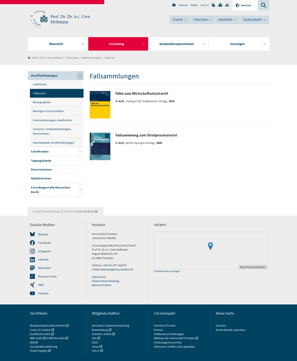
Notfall (194, 5)
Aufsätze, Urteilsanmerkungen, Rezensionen (52, 131)
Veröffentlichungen (91, 57)
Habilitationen (41, 178)
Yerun (95, 346)
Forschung (72, 57)
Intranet (183, 5)
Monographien (42, 102)
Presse (158, 330)
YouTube (43, 293)
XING (41, 285)
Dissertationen (41, 169)
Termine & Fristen (165, 325)
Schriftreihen (40, 151)
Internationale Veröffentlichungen (53, 142)
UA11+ (96, 351)
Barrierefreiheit (101, 285)
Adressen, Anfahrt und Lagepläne (174, 346)
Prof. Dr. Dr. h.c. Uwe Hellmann (48, 57)
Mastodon (44, 268)
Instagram (44, 251)
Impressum (99, 277)
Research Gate (47, 276)
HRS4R (34, 342)
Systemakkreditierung (44, 346)
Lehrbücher (40, 84)
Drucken (221, 325)
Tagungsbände (41, 160)
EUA (94, 338)
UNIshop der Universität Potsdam (174, 338)
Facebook (44, 243)
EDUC (95, 342)
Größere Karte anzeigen (167, 271)
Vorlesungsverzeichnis (168, 342)
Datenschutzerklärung (105, 281)
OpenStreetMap (248, 267)
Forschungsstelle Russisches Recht (50, 190)
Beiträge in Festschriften (48, 111)
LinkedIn (43, 259)
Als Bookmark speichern (231, 330)
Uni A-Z (205, 5)
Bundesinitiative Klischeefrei (47, 325)
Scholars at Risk (102, 334)
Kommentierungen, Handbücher (52, 120)
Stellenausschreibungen (169, 334)
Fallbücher (109, 57)
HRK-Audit (36, 338)
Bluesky (43, 234)
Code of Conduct (40, 330)
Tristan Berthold (84, 211)
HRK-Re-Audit (56, 338)
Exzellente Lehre (40, 334)
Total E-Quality (38, 351)
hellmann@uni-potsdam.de (116, 269)
